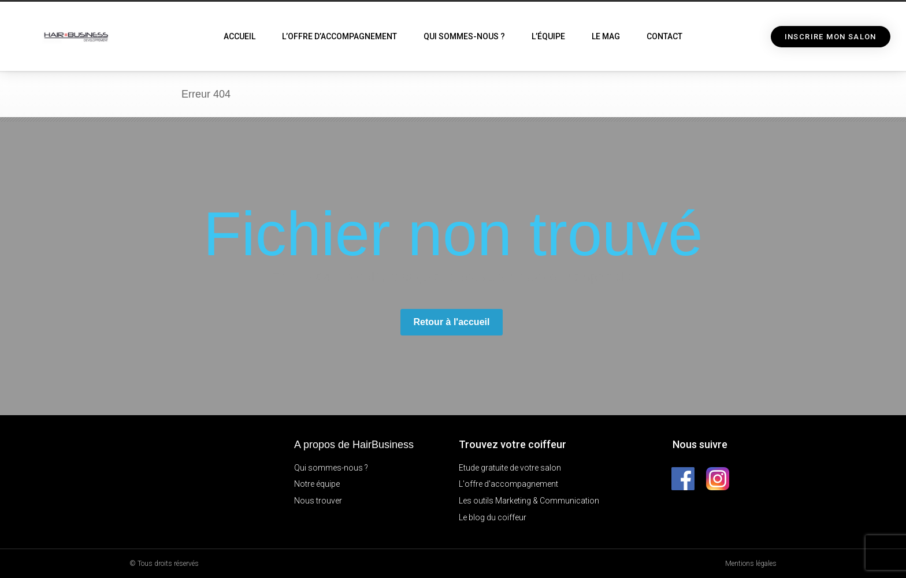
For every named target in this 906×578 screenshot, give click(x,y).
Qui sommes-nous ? (464, 36)
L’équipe (548, 36)
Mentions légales (751, 564)
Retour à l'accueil (452, 322)
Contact (664, 36)
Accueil (239, 36)
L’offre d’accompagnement (339, 36)
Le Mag (606, 36)
